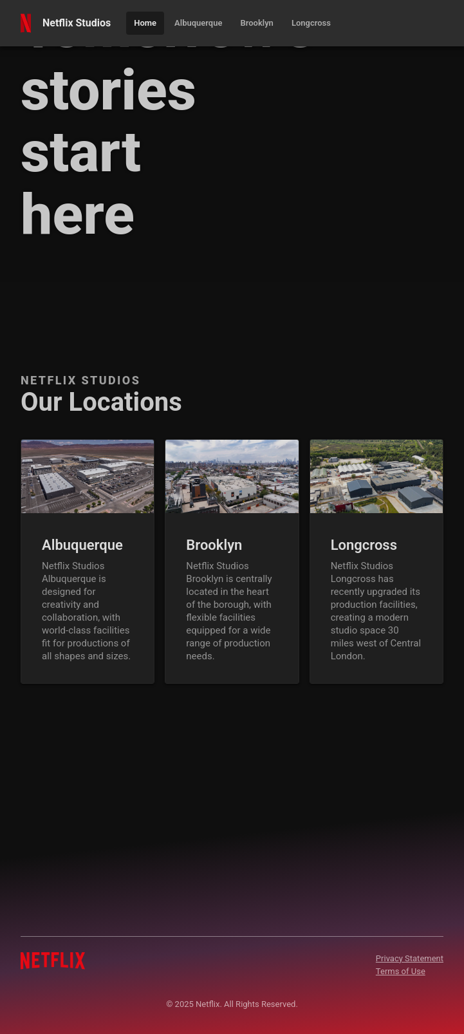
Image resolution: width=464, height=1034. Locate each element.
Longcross (364, 545)
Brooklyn (214, 545)
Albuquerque (82, 545)
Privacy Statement (409, 958)
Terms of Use (400, 971)
